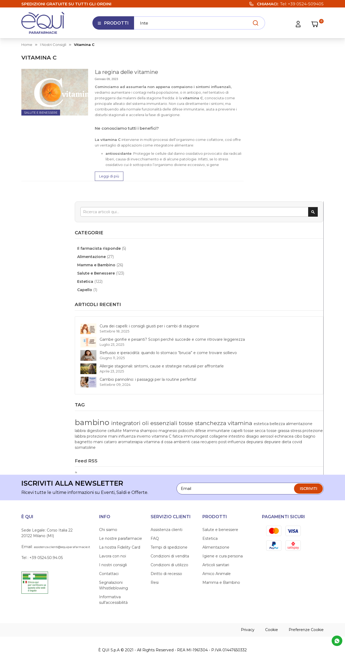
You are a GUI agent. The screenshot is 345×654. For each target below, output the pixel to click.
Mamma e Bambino (273, 125)
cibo (304, 408)
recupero (260, 425)
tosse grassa (299, 385)
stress (316, 385)
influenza (261, 397)
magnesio (261, 380)
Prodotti (113, 25)
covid (285, 430)
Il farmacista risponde (276, 108)
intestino (304, 402)
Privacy (247, 613)
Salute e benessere (220, 513)
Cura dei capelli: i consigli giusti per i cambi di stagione (284, 192)
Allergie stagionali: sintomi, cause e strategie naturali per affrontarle (286, 271)
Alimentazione (269, 117)
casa (303, 419)
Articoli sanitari (215, 548)
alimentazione (297, 369)
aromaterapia (307, 413)
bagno (315, 408)
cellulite (280, 374)
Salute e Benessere (40, 112)
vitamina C (295, 397)
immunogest (264, 402)
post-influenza (283, 425)
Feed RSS (263, 444)
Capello (262, 150)
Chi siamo (108, 513)
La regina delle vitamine (126, 72)
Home (26, 44)
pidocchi (279, 380)
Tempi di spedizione (169, 530)
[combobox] (287, 72)
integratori (302, 344)
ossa (276, 419)
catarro (288, 413)
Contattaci (109, 557)
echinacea (290, 408)
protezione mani (300, 391)
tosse (295, 353)
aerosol (273, 408)
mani (275, 413)
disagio (259, 408)
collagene (286, 402)
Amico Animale (216, 557)
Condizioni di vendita (170, 539)
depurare (260, 430)
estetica (260, 369)
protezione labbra (268, 391)
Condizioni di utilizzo (169, 548)
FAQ (155, 522)
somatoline (301, 430)
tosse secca (275, 385)
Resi (155, 566)
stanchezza (268, 362)
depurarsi (305, 425)
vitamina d (262, 419)
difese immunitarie (305, 380)
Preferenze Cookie (306, 613)
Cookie (271, 613)
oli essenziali (270, 353)
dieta (274, 430)
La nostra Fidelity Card (119, 530)
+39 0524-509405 (306, 3)
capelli (258, 385)
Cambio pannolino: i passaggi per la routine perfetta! (285, 296)
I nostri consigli (53, 44)
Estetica (262, 142)
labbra (316, 369)
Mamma (296, 374)
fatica (310, 397)
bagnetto (261, 413)
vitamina (296, 362)
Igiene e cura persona (222, 539)
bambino (270, 343)
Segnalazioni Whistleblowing (113, 569)
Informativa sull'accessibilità (113, 583)
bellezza (276, 369)
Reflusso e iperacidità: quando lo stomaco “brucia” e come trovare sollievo (287, 247)
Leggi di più (109, 176)
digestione (262, 374)
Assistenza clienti (166, 513)
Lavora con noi (112, 539)
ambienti (290, 419)
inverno (277, 397)
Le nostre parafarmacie (120, 522)
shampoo (313, 374)
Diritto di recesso (166, 557)
